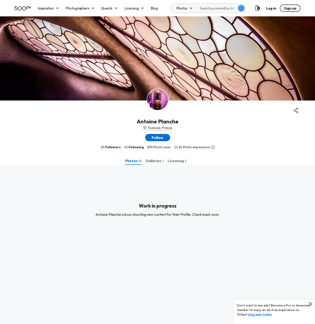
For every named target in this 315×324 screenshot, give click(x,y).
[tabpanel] (157, 244)
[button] (157, 137)
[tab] (133, 161)
